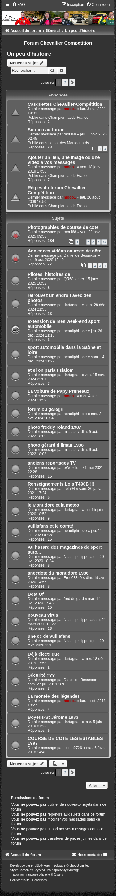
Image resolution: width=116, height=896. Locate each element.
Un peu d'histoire (29, 54)
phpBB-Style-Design (65, 870)
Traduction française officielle (30, 874)
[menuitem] (18, 4)
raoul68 (70, 134)
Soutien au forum (46, 129)
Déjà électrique (44, 654)
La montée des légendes (54, 696)
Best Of (36, 594)
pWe (67, 467)
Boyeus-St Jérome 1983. (54, 717)
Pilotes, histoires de (49, 274)
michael (70, 432)
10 (104, 242)
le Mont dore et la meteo (53, 505)
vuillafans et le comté (50, 526)
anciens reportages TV (52, 463)
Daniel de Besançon (80, 255)
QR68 (69, 279)
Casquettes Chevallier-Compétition (65, 104)
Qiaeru (58, 874)
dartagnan (72, 305)
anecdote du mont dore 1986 (58, 573)
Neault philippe (76, 557)
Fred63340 (73, 578)
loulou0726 (73, 748)
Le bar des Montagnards (68, 143)
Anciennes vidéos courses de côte (64, 250)
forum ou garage (45, 409)
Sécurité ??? (41, 675)
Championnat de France (68, 117)
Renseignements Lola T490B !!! (61, 484)
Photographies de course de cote (63, 227)
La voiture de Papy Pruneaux (58, 391)
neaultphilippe (75, 331)
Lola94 (69, 489)
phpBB (35, 865)
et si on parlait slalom (51, 370)
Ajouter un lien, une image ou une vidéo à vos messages (64, 160)
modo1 (70, 109)
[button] (72, 82)
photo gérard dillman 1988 (56, 445)
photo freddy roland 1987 (54, 427)
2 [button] (65, 82)
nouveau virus (43, 615)
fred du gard (74, 599)
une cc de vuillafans (49, 636)
